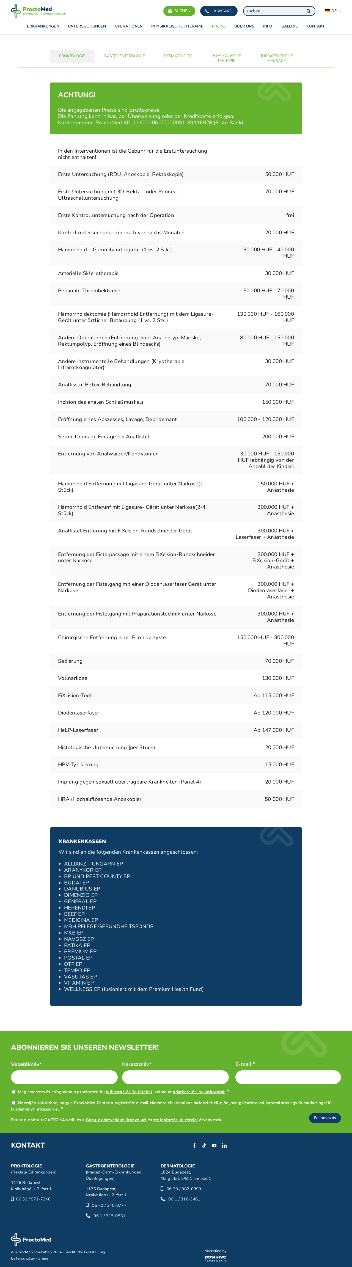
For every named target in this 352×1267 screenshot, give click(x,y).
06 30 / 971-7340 (33, 1199)
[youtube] (214, 1145)
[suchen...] (279, 11)
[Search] (308, 11)
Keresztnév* (137, 1064)
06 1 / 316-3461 (184, 1199)
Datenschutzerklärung (29, 1258)
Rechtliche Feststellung (85, 1252)
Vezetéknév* (26, 1064)
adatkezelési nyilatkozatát (199, 1092)
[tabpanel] (176, 447)
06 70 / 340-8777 (109, 1205)
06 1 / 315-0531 (109, 1216)
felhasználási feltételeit (129, 1092)
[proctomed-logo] (38, 6)
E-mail (245, 1064)
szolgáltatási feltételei (175, 1120)
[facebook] (194, 1145)
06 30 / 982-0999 (184, 1189)
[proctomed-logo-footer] (31, 1235)
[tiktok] (204, 1145)
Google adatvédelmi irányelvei (116, 1120)
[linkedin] (224, 1145)
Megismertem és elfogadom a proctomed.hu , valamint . (123, 1092)
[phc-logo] (216, 1251)
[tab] (72, 56)
